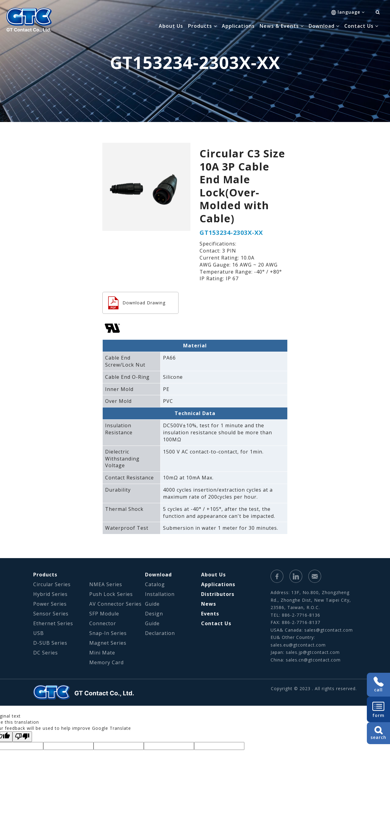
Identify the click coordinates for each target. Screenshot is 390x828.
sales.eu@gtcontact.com (298, 645)
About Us (171, 26)
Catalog (155, 584)
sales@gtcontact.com (328, 630)
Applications (238, 26)
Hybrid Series (50, 594)
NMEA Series (105, 584)
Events (210, 613)
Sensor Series (51, 613)
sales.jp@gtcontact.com (313, 652)
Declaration (160, 633)
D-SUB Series (50, 643)
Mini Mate (102, 652)
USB (38, 633)
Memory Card (106, 662)
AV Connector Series (115, 603)
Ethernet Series (53, 623)
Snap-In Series (108, 633)
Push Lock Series (111, 594)
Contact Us (216, 623)
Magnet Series (107, 643)
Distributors (217, 594)
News (208, 603)
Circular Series (52, 584)
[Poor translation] (22, 736)
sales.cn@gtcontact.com (313, 660)
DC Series (45, 652)
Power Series (50, 603)
